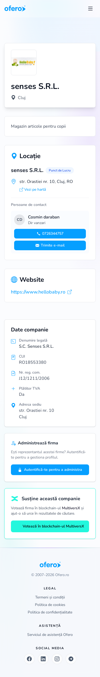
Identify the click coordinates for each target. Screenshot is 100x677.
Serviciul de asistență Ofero (50, 634)
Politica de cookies (50, 604)
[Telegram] (71, 658)
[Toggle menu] (90, 8)
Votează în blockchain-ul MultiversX (50, 526)
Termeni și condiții (50, 597)
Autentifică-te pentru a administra (50, 469)
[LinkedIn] (43, 658)
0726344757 (50, 233)
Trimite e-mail (50, 245)
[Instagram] (57, 658)
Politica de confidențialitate (50, 612)
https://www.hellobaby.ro (41, 292)
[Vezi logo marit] (24, 62)
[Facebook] (29, 658)
